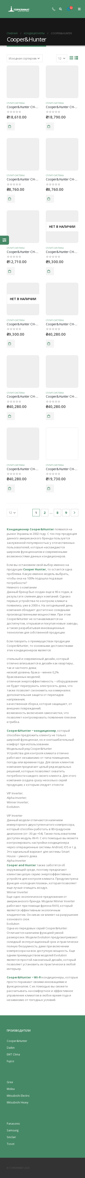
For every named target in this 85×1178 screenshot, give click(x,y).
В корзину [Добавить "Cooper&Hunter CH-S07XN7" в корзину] (11, 271)
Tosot (10, 1144)
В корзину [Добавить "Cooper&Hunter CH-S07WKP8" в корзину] (50, 199)
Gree (10, 1082)
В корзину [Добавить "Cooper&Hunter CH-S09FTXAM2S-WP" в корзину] (11, 488)
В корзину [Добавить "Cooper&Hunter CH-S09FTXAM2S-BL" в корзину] (50, 344)
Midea (11, 1089)
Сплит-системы (16, 103)
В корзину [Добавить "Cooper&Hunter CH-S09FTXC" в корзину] (50, 488)
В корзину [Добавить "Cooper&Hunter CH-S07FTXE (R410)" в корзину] (11, 126)
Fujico (10, 1061)
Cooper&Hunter (17, 1041)
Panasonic (13, 1123)
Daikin (11, 1047)
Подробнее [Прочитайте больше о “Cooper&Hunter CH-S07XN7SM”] (11, 344)
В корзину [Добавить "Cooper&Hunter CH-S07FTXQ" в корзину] (50, 126)
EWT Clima (13, 1054)
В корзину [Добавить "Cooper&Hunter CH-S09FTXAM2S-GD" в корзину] (11, 416)
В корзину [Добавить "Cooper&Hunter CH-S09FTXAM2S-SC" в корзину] (50, 416)
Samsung (12, 1130)
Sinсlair (11, 1137)
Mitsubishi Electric (18, 1095)
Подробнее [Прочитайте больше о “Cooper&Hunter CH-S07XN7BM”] (50, 271)
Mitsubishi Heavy (17, 1102)
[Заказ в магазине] (25, 58)
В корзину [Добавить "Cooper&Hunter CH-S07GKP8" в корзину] (11, 199)
